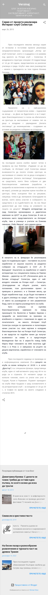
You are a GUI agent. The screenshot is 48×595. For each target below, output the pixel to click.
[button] (44, 23)
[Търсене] (44, 5)
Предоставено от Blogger (24, 585)
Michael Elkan (34, 590)
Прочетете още (37, 508)
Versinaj (24, 4)
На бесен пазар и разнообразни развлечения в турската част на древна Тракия (19, 548)
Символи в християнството (17, 515)
